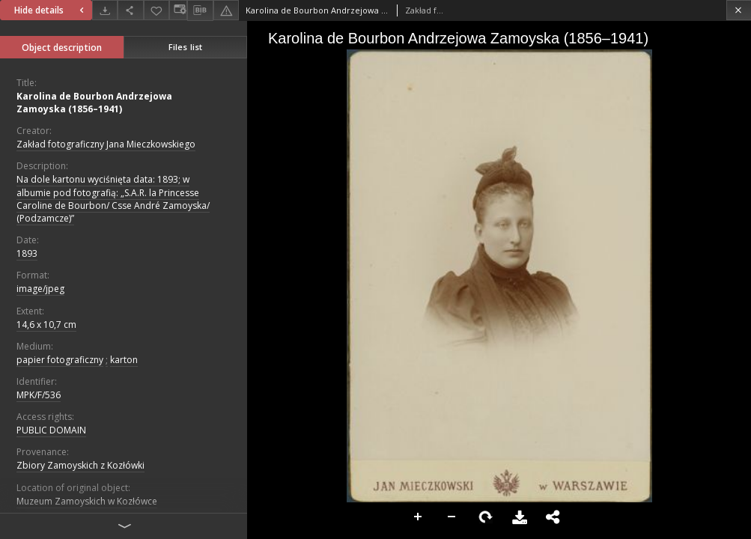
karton (124, 359)
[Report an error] (226, 10)
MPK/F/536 (38, 395)
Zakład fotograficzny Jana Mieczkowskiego (105, 144)
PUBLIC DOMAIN (51, 430)
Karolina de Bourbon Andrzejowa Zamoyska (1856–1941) (94, 102)
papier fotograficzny (59, 359)
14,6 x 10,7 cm (46, 324)
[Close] (738, 10)
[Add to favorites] (156, 10)
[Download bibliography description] (200, 10)
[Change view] (178, 10)
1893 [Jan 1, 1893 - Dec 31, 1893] (26, 253)
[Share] (130, 10)
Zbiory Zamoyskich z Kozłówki (80, 465)
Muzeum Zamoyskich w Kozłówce (86, 501)
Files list (185, 46)
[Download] (105, 10)
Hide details (51, 10)
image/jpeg (40, 288)
